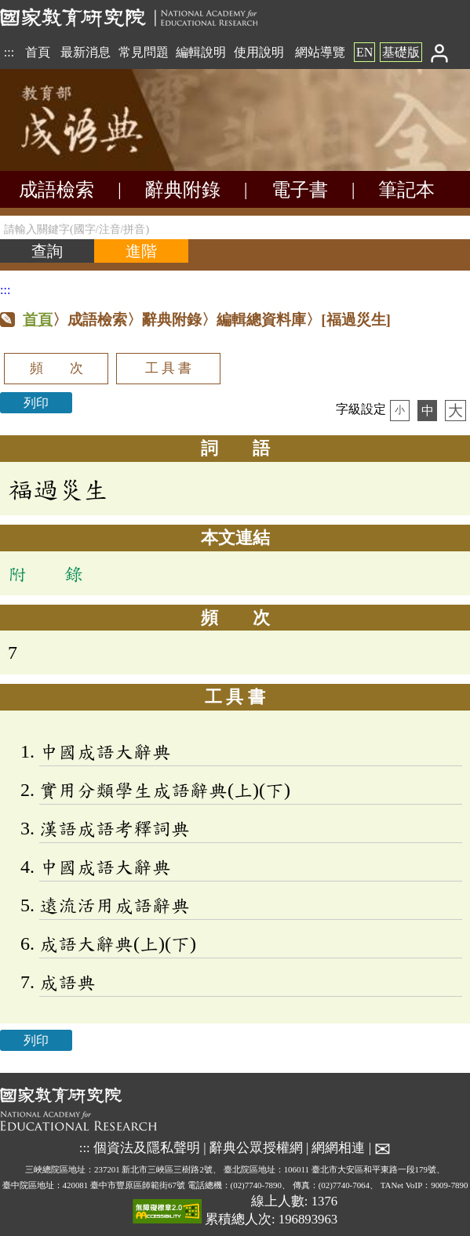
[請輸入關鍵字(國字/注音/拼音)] (235, 227)
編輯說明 (201, 52)
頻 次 (56, 368)
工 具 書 (168, 368)
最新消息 (85, 52)
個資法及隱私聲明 (146, 1147)
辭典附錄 (182, 190)
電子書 (299, 190)
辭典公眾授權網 (256, 1147)
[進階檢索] (141, 251)
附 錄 (45, 573)
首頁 (37, 52)
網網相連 (338, 1147)
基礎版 (401, 52)
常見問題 (143, 52)
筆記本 (406, 190)
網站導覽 (320, 52)
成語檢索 (56, 190)
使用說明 (259, 52)
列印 (36, 402)
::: (9, 52)
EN (364, 52)
